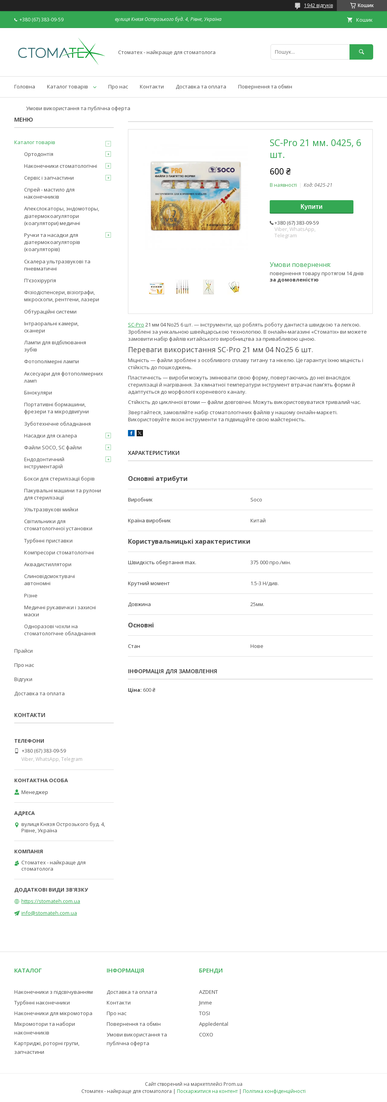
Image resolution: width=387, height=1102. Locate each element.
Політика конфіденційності (274, 1091)
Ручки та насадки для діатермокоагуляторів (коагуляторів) (52, 242)
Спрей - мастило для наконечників (49, 193)
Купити (312, 206)
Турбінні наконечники (42, 1002)
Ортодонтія (38, 154)
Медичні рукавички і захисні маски (60, 611)
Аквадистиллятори (47, 564)
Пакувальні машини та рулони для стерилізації (62, 494)
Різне (31, 595)
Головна (24, 86)
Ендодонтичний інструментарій (44, 463)
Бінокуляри (38, 392)
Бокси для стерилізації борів (59, 478)
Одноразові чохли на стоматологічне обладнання (60, 630)
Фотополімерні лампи (51, 361)
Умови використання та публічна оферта (78, 108)
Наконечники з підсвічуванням (53, 991)
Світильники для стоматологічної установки (58, 525)
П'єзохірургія (40, 280)
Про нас (118, 86)
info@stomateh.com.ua (49, 913)
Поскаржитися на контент (207, 1091)
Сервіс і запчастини (49, 177)
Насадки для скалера (50, 435)
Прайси (23, 650)
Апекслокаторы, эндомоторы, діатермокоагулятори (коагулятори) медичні (61, 215)
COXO (206, 1034)
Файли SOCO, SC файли (53, 447)
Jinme (205, 1002)
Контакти (152, 86)
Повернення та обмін (265, 86)
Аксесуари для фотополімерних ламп (63, 377)
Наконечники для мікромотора (53, 1013)
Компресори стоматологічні (59, 552)
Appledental (213, 1023)
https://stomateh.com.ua (50, 901)
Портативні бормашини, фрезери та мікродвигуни (56, 408)
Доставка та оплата (201, 86)
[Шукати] (361, 52)
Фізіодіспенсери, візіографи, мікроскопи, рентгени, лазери (61, 296)
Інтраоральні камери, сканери (51, 327)
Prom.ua (233, 1084)
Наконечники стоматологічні (60, 165)
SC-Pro (136, 324)
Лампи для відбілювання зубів (55, 346)
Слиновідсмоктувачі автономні (49, 580)
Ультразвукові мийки (51, 509)
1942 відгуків (318, 5)
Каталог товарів (67, 86)
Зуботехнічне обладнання (57, 423)
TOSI (204, 1013)
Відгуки (23, 679)
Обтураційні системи (50, 311)
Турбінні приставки (48, 540)
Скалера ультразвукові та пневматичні (57, 265)
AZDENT (208, 991)
